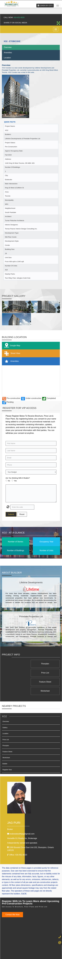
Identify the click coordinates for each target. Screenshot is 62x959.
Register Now (7, 751)
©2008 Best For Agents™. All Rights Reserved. (26, 953)
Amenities (8, 53)
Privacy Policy (20, 949)
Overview (7, 47)
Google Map (11, 346)
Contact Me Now (12, 896)
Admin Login (10, 949)
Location (7, 58)
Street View (11, 353)
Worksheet (19, 673)
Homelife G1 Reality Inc (22, 820)
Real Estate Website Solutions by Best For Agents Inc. (26, 955)
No (9, 481)
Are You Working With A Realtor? (18, 478)
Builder (4, 745)
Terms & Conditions (32, 949)
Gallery (4, 709)
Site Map (53, 949)
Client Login (45, 949)
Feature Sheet (46, 673)
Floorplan (46, 664)
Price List (19, 664)
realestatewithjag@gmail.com (22, 816)
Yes (15, 481)
